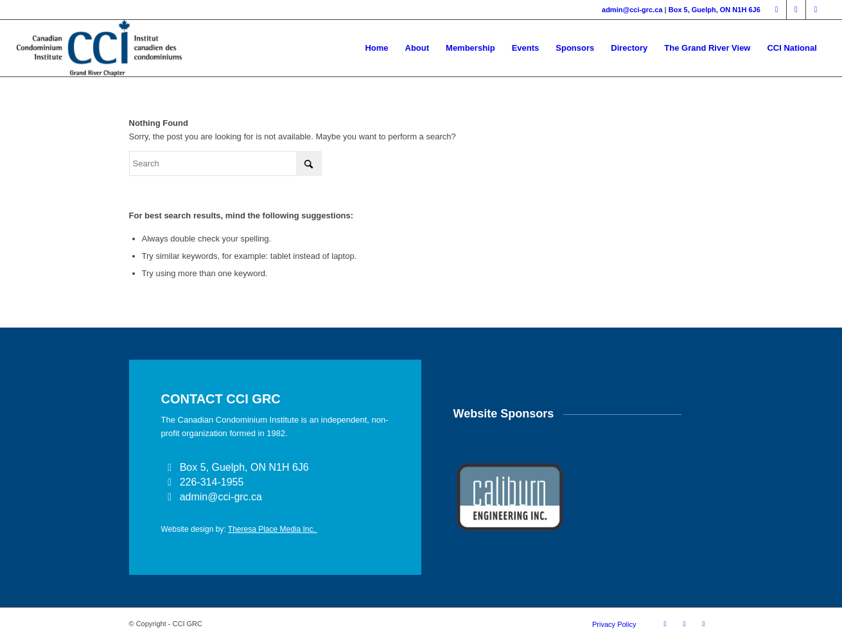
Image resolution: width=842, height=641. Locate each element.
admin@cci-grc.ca (632, 9)
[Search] (225, 163)
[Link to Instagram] (815, 9)
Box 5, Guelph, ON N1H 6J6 (714, 9)
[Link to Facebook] (776, 9)
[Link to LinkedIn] (796, 9)
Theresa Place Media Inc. (272, 529)
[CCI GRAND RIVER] (99, 48)
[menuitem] (376, 48)
